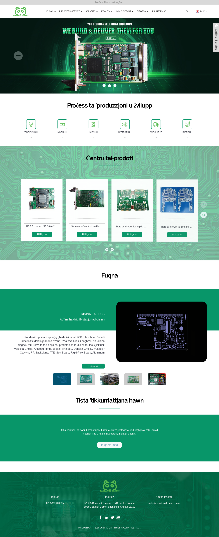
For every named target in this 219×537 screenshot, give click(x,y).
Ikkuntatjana (157, 11)
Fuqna (53, 11)
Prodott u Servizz (72, 11)
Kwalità (106, 11)
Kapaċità (92, 11)
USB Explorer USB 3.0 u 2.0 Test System (42, 231)
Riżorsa (141, 11)
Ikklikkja (42, 239)
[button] (18, 55)
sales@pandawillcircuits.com (164, 507)
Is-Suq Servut (123, 11)
